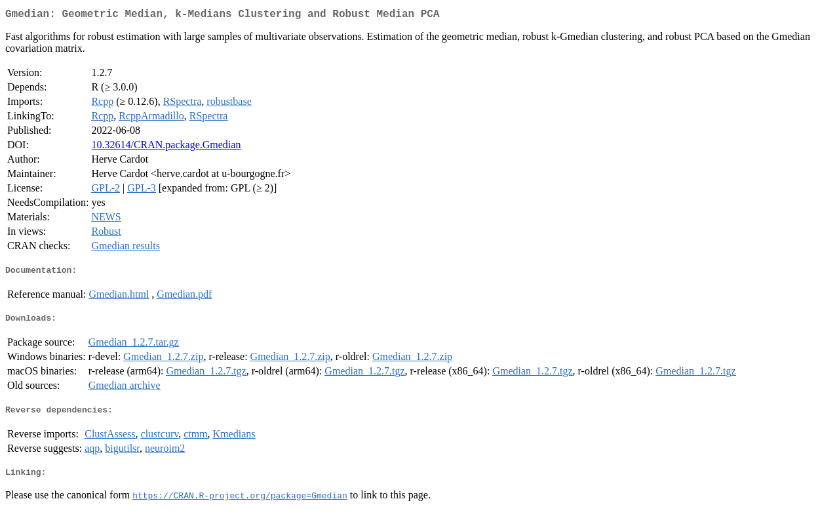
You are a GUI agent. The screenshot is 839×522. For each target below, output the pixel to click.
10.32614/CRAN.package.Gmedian (166, 147)
